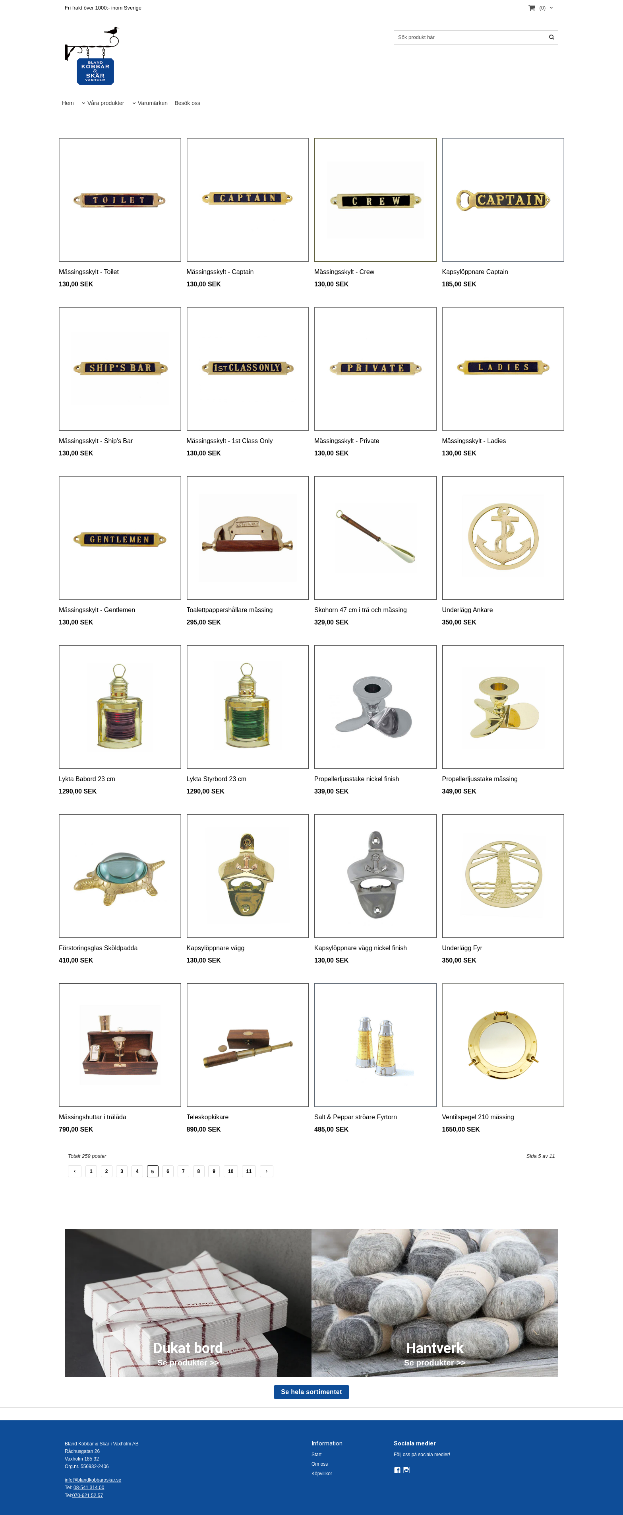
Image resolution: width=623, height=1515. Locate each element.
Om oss (320, 1464)
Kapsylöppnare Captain (475, 271)
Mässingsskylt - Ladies (474, 441)
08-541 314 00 (89, 1487)
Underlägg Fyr (462, 948)
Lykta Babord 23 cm (87, 779)
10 (231, 1171)
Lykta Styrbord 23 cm (217, 779)
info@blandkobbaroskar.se (93, 1480)
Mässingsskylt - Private (346, 441)
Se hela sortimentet (311, 1392)
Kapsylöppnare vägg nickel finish (360, 948)
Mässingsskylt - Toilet (89, 271)
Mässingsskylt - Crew (344, 271)
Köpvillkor (322, 1473)
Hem (68, 103)
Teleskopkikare (208, 1117)
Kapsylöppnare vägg (216, 948)
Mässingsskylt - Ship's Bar (96, 441)
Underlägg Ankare (467, 610)
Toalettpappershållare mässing (230, 610)
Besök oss (187, 103)
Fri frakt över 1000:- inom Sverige (103, 8)
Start (316, 1454)
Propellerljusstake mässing (480, 779)
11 (249, 1171)
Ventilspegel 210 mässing (478, 1117)
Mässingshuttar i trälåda (92, 1117)
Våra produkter (105, 103)
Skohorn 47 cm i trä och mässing (360, 610)
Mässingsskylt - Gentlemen (97, 610)
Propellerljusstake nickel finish (356, 779)
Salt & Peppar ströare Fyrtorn (355, 1117)
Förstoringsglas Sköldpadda (98, 948)
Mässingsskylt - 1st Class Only (230, 441)
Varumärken (153, 103)
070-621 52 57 (87, 1495)
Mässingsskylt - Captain (220, 271)
